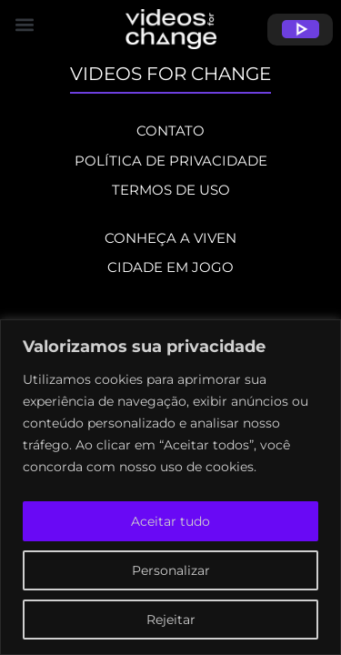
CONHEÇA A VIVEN (170, 238)
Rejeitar (171, 619)
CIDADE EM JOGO (170, 267)
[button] (170, 24)
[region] (170, 487)
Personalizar (171, 570)
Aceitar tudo (170, 521)
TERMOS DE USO (171, 189)
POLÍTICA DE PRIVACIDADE (171, 160)
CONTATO (170, 130)
